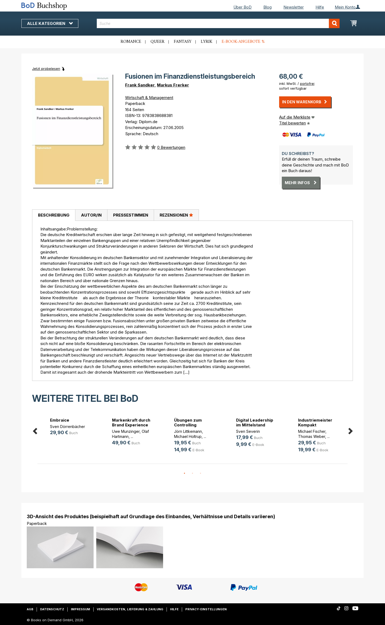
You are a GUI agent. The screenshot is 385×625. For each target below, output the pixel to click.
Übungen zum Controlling (188, 422)
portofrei (307, 83)
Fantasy (182, 42)
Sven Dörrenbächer (67, 426)
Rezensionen (176, 215)
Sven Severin (248, 431)
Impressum (80, 609)
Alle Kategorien (50, 23)
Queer (157, 42)
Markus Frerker (173, 85)
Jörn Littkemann (188, 431)
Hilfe (319, 7)
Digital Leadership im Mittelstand (254, 422)
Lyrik (206, 42)
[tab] (53, 215)
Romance (131, 42)
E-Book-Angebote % (243, 42)
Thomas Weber (311, 436)
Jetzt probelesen (46, 68)
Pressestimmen (130, 215)
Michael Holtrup (188, 436)
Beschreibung (54, 215)
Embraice (59, 420)
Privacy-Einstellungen (206, 609)
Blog (267, 7)
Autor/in (91, 215)
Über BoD (242, 7)
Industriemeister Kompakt (315, 422)
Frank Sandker (140, 85)
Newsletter (293, 7)
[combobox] (218, 23)
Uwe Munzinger (126, 431)
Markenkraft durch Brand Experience (131, 422)
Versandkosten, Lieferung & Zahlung (130, 609)
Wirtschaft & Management (149, 97)
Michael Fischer (311, 431)
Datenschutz (52, 609)
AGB (30, 609)
